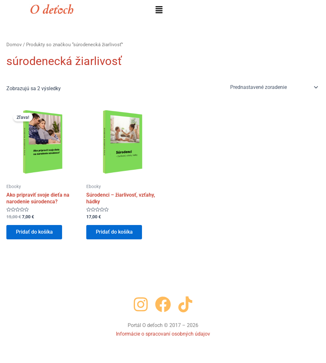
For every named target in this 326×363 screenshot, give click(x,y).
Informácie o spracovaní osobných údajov (163, 334)
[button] (158, 10)
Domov (14, 44)
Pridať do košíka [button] (34, 232)
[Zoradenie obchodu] (274, 87)
